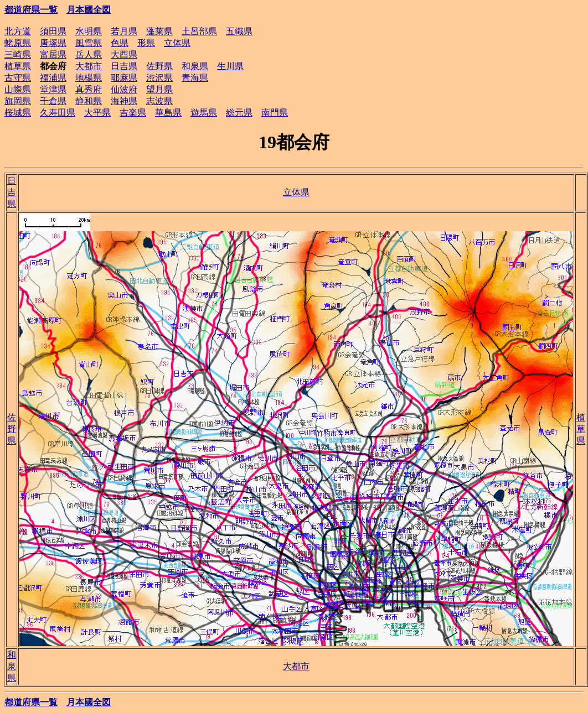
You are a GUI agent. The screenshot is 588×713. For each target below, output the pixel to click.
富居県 (53, 54)
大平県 (97, 112)
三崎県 (17, 54)
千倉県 (53, 101)
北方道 (17, 31)
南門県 (274, 112)
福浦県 (53, 77)
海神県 (124, 101)
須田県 (53, 31)
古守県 (17, 77)
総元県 (239, 112)
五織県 (239, 31)
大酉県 (124, 54)
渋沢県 (159, 77)
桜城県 (17, 112)
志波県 (159, 101)
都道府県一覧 (31, 9)
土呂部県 (199, 31)
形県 (146, 43)
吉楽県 (133, 112)
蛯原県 (17, 43)
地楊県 (88, 77)
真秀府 (88, 89)
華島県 (168, 112)
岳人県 (88, 54)
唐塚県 (53, 43)
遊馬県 (203, 112)
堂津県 (53, 89)
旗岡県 (17, 101)
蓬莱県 (159, 31)
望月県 (159, 89)
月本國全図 (88, 9)
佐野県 (159, 66)
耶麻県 (124, 77)
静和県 (88, 101)
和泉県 (195, 66)
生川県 (230, 66)
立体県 (177, 43)
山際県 (17, 89)
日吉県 (124, 66)
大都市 (88, 66)
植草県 (17, 66)
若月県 (124, 31)
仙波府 (124, 89)
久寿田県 (57, 112)
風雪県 (88, 43)
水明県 (88, 31)
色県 (119, 43)
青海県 (195, 77)
